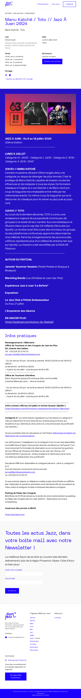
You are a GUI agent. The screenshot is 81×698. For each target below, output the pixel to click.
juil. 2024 (8, 13)
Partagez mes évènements (16, 676)
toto (22, 30)
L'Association (42, 4)
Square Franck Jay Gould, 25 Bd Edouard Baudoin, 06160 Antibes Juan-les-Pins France (21, 45)
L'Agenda (69, 4)
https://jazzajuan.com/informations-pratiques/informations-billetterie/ (37, 409)
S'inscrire (12, 591)
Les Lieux (56, 4)
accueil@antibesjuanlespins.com (20, 472)
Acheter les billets (52, 61)
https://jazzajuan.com (15, 515)
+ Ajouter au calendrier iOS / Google (19, 79)
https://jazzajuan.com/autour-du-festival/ (29, 322)
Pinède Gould (29, 13)
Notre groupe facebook (15, 660)
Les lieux (58, 618)
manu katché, (12, 30)
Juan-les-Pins (18, 13)
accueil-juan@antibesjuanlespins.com (22, 354)
